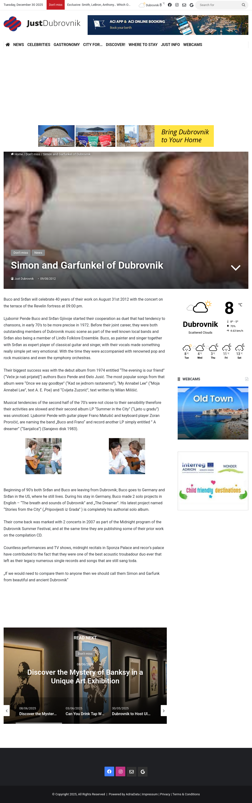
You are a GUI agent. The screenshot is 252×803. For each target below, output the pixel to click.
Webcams (192, 44)
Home (17, 154)
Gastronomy (67, 44)
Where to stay (143, 44)
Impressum (150, 794)
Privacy (165, 794)
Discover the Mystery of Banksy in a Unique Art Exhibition (85, 676)
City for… (93, 44)
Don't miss (33, 154)
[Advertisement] (126, 86)
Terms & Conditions (186, 794)
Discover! (115, 44)
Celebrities (38, 44)
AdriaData (133, 794)
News (18, 44)
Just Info (170, 44)
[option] (85, 676)
